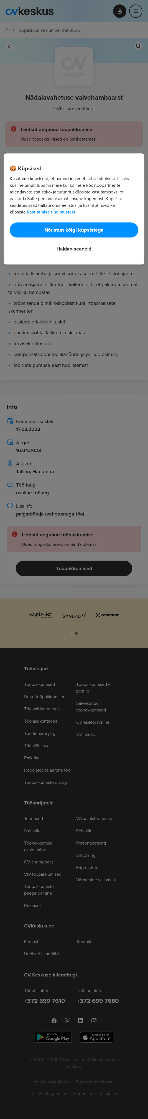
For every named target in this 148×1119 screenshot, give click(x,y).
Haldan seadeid (74, 248)
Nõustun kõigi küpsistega (74, 230)
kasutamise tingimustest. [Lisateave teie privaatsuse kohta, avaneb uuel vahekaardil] (51, 212)
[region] (74, 208)
